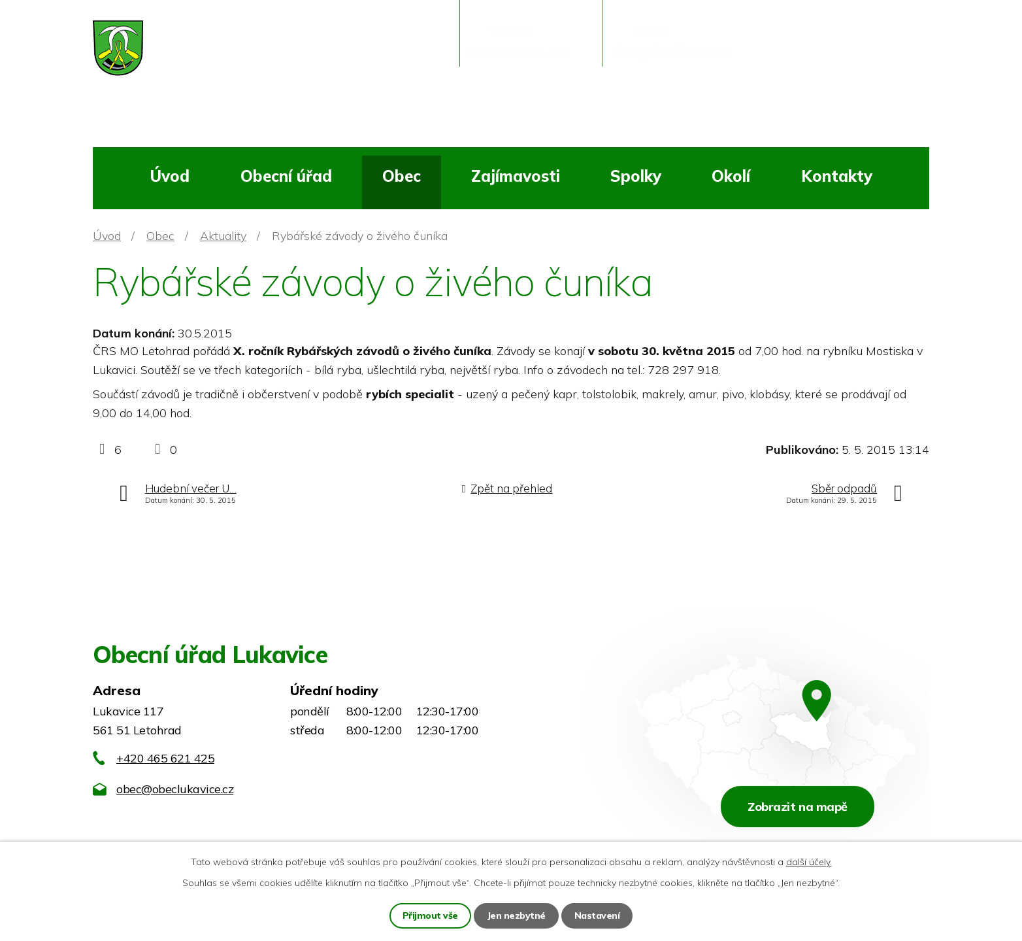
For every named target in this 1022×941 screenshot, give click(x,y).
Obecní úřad (286, 176)
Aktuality (223, 235)
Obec (401, 176)
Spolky (635, 176)
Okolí (731, 176)
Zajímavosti (515, 176)
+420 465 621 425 (165, 758)
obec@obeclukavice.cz (174, 788)
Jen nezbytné (516, 915)
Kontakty (836, 176)
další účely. (809, 862)
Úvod (170, 176)
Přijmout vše (430, 915)
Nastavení (597, 915)
